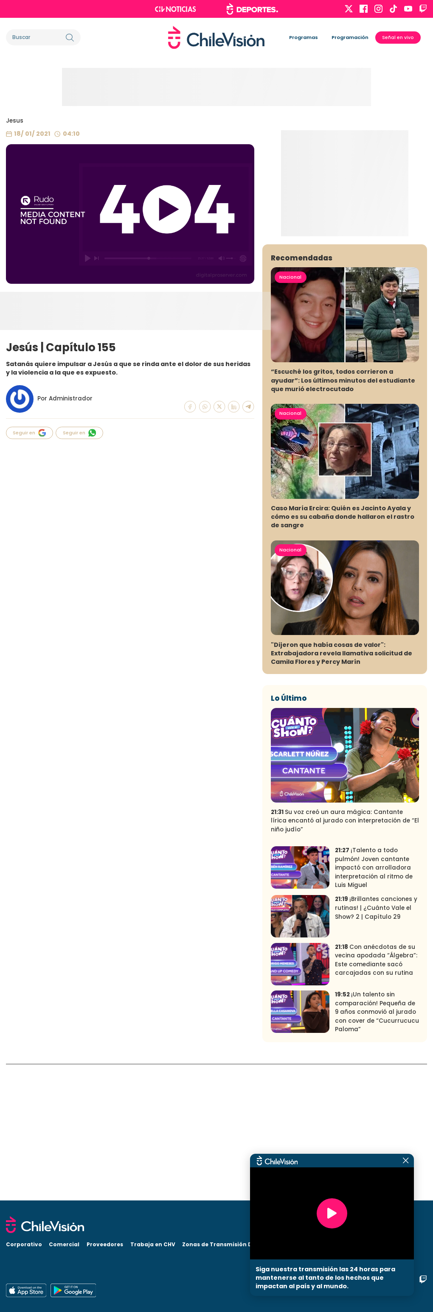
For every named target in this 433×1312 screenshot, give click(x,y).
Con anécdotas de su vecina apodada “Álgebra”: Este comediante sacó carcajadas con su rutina (376, 1096)
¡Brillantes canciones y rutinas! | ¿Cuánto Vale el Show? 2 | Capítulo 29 (376, 1044)
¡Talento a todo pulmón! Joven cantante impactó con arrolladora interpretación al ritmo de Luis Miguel (374, 1003)
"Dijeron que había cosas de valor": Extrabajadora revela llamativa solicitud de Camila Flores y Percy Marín (341, 789)
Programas (303, 37)
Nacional (290, 413)
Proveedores (105, 1244)
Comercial (64, 1244)
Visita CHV (289, 1244)
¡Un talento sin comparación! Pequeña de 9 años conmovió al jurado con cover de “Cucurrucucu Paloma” (377, 1148)
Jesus (14, 121)
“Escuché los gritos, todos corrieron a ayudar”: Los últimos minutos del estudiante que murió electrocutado (343, 516)
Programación (350, 37)
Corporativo (24, 1244)
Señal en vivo (398, 37)
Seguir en (29, 432)
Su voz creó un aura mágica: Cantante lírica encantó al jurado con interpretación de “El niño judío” (345, 957)
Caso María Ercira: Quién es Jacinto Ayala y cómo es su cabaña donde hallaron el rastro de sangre (342, 653)
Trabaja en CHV (152, 1244)
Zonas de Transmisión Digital (224, 1244)
